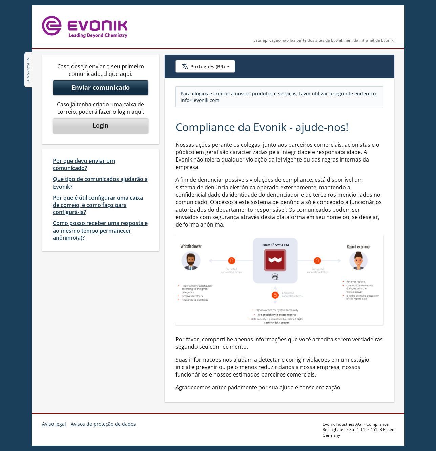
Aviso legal (54, 424)
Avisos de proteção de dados (103, 424)
